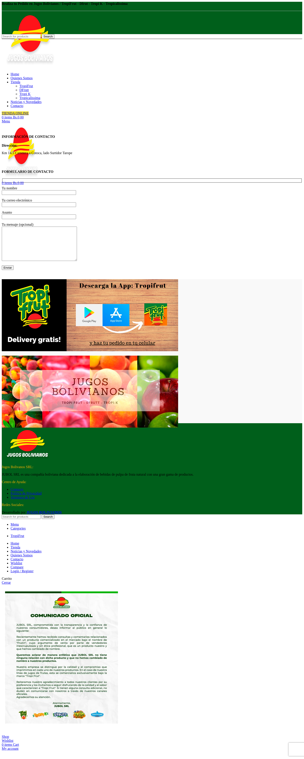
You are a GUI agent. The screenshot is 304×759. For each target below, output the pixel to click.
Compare (17, 574)
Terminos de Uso (23, 504)
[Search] (21, 523)
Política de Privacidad (26, 500)
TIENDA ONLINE (15, 113)
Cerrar (6, 589)
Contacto (17, 496)
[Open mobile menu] (6, 121)
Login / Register (22, 578)
